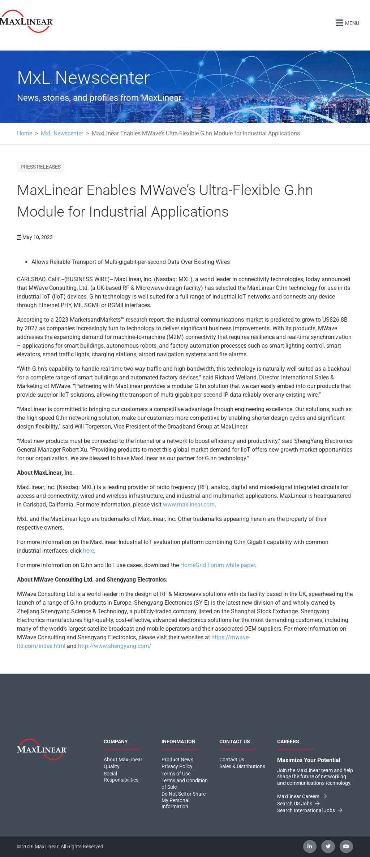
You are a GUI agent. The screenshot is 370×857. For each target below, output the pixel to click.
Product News (177, 759)
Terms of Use (176, 773)
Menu (346, 22)
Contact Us (231, 759)
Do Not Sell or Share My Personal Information (184, 800)
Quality (112, 766)
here (88, 550)
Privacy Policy (177, 766)
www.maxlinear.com (189, 504)
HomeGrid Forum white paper (217, 565)
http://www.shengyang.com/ (114, 646)
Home (24, 133)
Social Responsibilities (121, 777)
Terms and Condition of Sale (185, 784)
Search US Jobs (298, 803)
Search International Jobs (309, 810)
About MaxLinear (123, 759)
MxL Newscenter (62, 133)
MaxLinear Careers (302, 796)
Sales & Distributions (242, 766)
